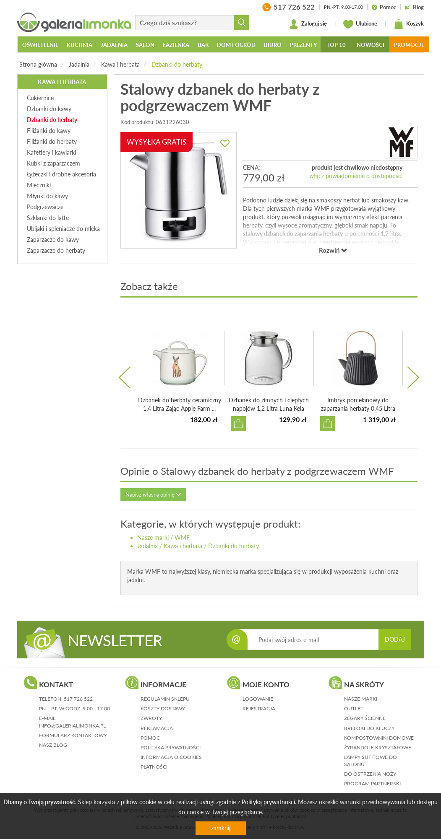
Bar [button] (203, 44)
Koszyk (409, 24)
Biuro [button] (273, 44)
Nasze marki (153, 537)
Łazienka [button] (176, 44)
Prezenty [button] (303, 44)
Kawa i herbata (120, 64)
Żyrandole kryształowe (377, 747)
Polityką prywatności (268, 801)
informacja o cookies (171, 757)
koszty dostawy (163, 708)
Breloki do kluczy (369, 728)
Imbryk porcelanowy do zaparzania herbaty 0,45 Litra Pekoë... (358, 408)
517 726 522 (78, 699)
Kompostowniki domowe (379, 738)
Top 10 (336, 44)
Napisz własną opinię (153, 494)
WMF (182, 537)
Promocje (409, 44)
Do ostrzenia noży (370, 774)
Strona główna (38, 64)
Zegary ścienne (365, 718)
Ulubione (360, 24)
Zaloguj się (308, 24)
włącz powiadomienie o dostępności (355, 175)
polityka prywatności (171, 747)
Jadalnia (79, 64)
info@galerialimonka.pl (72, 725)
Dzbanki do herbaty (176, 64)
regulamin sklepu (165, 699)
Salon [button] (145, 44)
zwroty (151, 718)
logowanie (258, 699)
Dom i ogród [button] (236, 44)
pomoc (150, 738)
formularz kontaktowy (73, 735)
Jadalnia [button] (114, 44)
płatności (154, 767)
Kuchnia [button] (79, 44)
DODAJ (395, 639)
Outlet (353, 708)
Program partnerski (372, 783)
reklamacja (157, 728)
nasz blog (53, 745)
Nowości (370, 44)
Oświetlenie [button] (40, 44)
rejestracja (259, 708)
